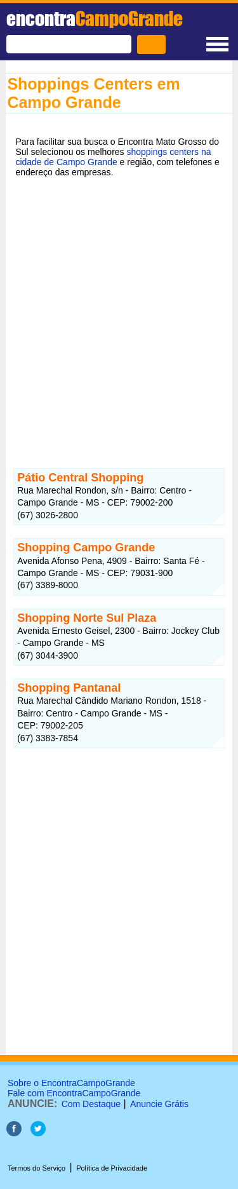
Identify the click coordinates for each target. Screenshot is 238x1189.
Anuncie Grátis (159, 1104)
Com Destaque (91, 1104)
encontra (94, 18)
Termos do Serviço (36, 1168)
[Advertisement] (119, 315)
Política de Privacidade (111, 1168)
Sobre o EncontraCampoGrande (71, 1083)
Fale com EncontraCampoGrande (74, 1093)
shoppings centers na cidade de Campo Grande (113, 157)
